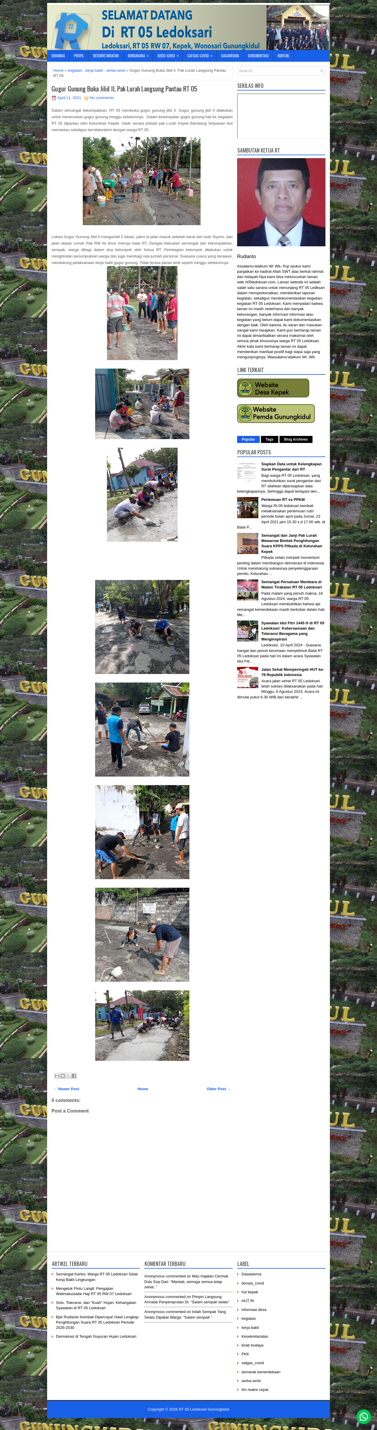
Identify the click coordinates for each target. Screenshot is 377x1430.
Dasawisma (230, 55)
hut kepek (250, 1292)
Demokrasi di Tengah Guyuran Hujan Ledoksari (96, 1336)
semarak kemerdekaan (261, 1372)
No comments (101, 98)
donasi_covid (253, 1283)
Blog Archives (296, 439)
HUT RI (248, 1301)
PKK (245, 1354)
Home (58, 70)
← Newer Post (66, 1089)
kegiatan (75, 70)
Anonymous (154, 1276)
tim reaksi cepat (255, 1389)
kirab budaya (252, 1345)
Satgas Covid (201, 54)
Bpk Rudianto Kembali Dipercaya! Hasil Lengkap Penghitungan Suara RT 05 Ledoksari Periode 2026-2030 (97, 1322)
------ (192, 1423)
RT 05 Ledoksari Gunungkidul (204, 1409)
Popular (248, 439)
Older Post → (219, 1089)
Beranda (58, 55)
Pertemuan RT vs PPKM (283, 499)
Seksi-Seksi (170, 54)
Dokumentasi (258, 55)
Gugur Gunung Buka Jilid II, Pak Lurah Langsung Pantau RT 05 (124, 88)
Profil (79, 55)
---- (160, 1423)
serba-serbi (115, 70)
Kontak (283, 55)
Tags (270, 439)
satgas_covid (253, 1363)
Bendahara (140, 54)
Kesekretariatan (106, 55)
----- (175, 1423)
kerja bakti (94, 70)
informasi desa (254, 1309)
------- (217, 1423)
